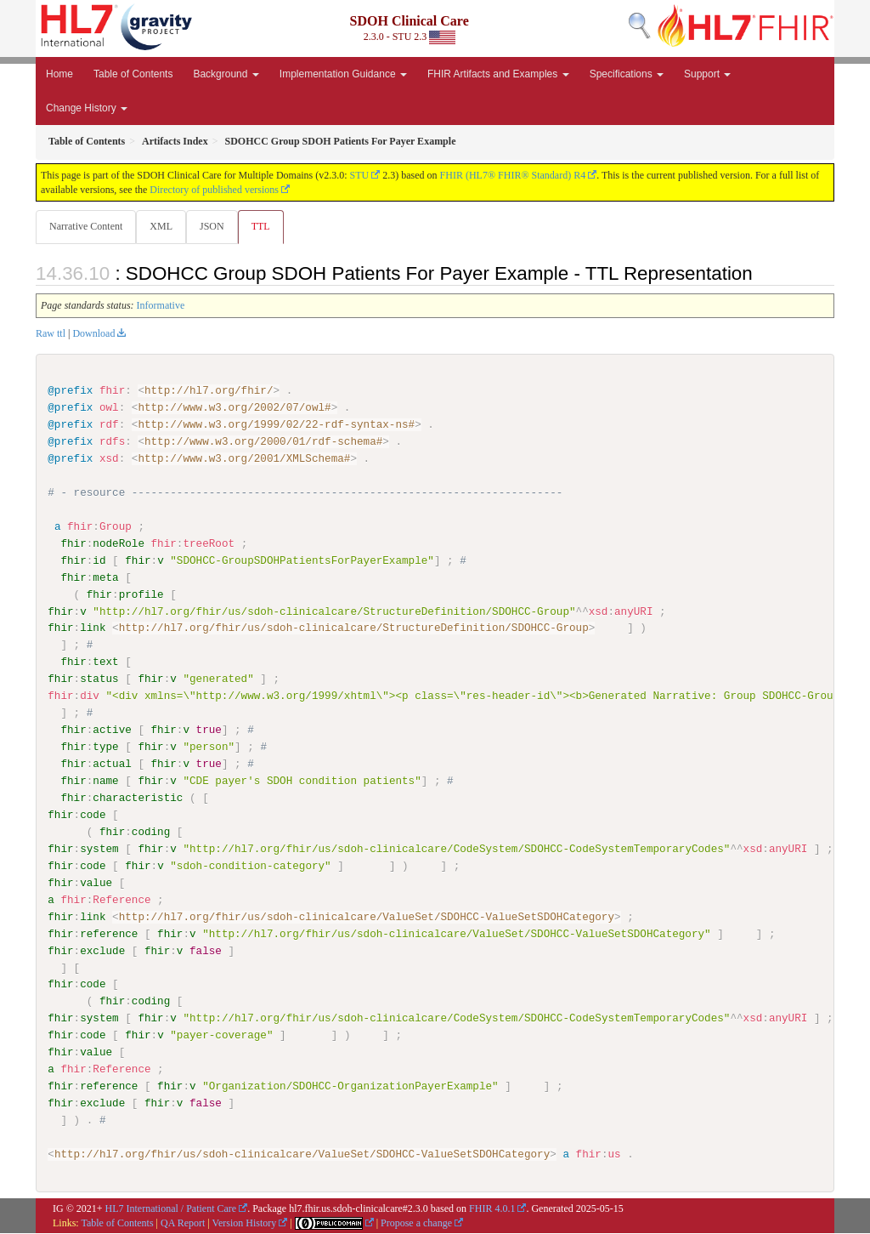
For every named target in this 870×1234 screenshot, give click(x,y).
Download (93, 334)
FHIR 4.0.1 (492, 1208)
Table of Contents (132, 74)
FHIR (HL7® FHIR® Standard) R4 (513, 175)
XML (162, 226)
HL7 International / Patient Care (171, 1208)
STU (360, 175)
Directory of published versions (214, 190)
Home (59, 74)
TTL (266, 226)
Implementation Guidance (343, 74)
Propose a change (416, 1223)
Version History (244, 1223)
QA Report (183, 1223)
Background (225, 74)
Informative (161, 306)
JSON (215, 226)
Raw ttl (50, 334)
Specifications (627, 74)
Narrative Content (85, 226)
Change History (86, 108)
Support (707, 74)
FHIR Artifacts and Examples (498, 74)
